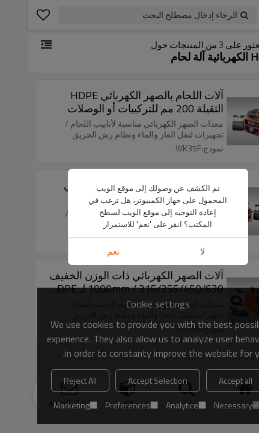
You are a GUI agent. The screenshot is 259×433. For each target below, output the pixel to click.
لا (174, 251)
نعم (85, 251)
